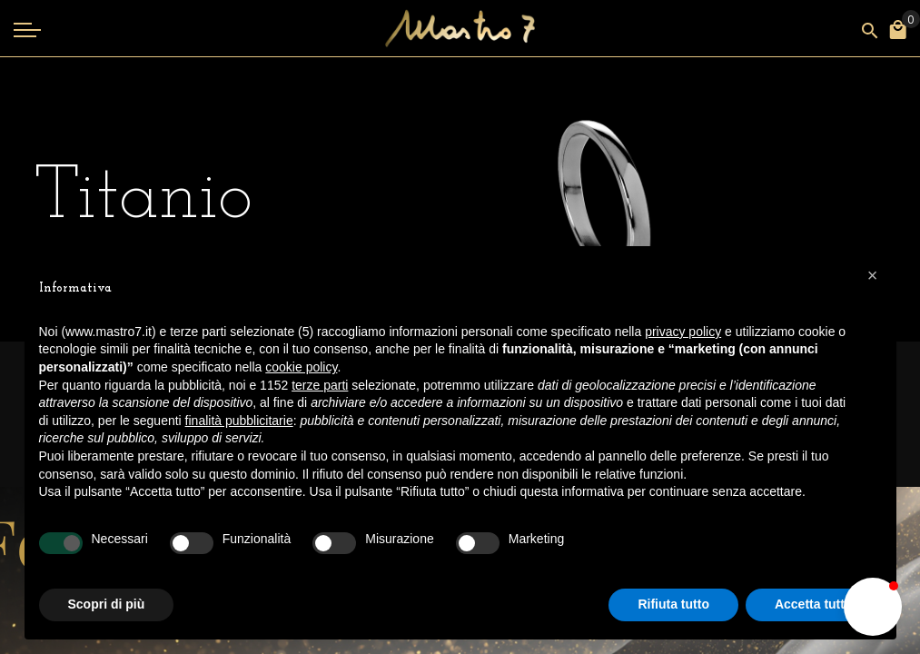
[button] (873, 607)
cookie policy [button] (301, 367)
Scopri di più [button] (106, 604)
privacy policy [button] (683, 331)
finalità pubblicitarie (239, 420)
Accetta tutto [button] (814, 604)
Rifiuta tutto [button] (673, 604)
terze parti (320, 385)
